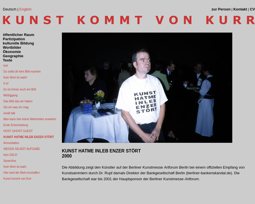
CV (252, 9)
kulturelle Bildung (18, 43)
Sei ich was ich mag (15, 107)
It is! (6, 83)
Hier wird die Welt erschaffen (21, 172)
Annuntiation (11, 142)
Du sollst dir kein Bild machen (22, 71)
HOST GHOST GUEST (18, 131)
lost (5, 65)
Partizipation (14, 39)
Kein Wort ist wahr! (15, 77)
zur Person (221, 9)
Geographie (13, 56)
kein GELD (10, 154)
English (25, 9)
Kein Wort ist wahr (14, 166)
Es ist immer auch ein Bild (19, 89)
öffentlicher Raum (18, 35)
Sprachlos (9, 160)
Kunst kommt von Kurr (17, 178)
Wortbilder (12, 47)
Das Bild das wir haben (17, 101)
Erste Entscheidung (15, 125)
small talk (9, 113)
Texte (7, 60)
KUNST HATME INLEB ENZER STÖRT (28, 137)
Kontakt (240, 9)
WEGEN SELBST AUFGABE (21, 148)
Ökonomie (12, 52)
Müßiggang (10, 95)
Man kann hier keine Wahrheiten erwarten (29, 119)
